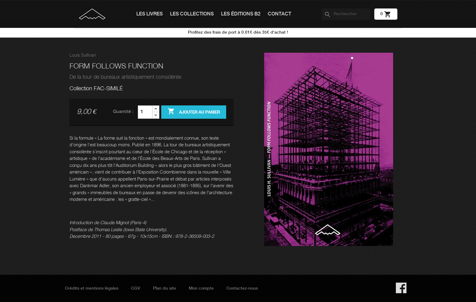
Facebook (401, 288)
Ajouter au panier (194, 112)
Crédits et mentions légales (91, 288)
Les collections (192, 14)
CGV (135, 288)
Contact (279, 14)
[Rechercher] (345, 14)
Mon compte (201, 288)
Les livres (149, 14)
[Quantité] (145, 112)
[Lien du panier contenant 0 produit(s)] (385, 13)
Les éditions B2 (240, 14)
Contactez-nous (242, 288)
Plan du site (164, 288)
